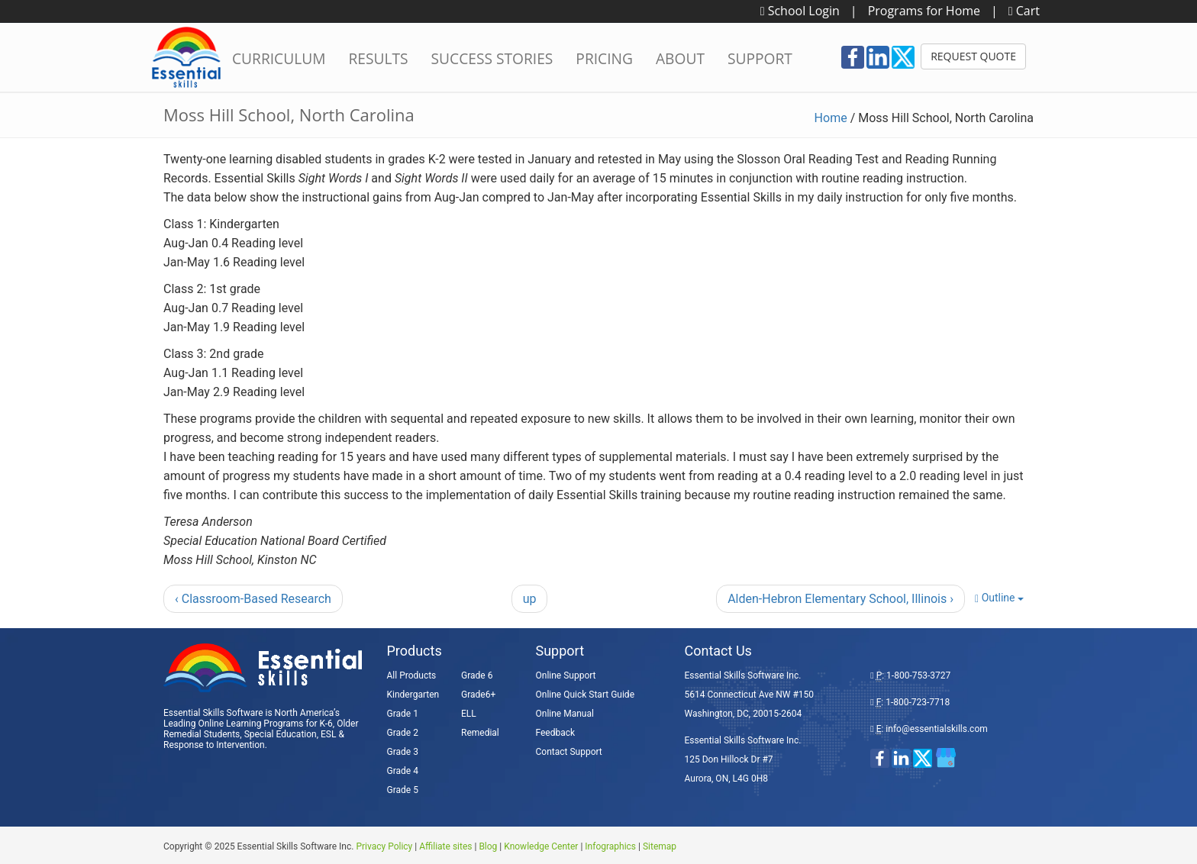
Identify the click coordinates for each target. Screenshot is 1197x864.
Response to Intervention (214, 745)
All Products (412, 675)
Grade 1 (402, 713)
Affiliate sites (445, 846)
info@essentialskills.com (936, 729)
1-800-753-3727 (918, 675)
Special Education (280, 734)
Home (831, 118)
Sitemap (659, 846)
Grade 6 (476, 675)
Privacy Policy (384, 846)
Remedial (480, 732)
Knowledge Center (541, 846)
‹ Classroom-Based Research (253, 599)
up (530, 599)
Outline (999, 598)
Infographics (610, 846)
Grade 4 (402, 771)
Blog (488, 846)
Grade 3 (402, 751)
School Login (800, 10)
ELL (468, 713)
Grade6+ (478, 694)
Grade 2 (402, 732)
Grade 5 (402, 790)
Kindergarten (413, 694)
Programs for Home (924, 10)
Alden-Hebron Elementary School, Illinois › (840, 599)
